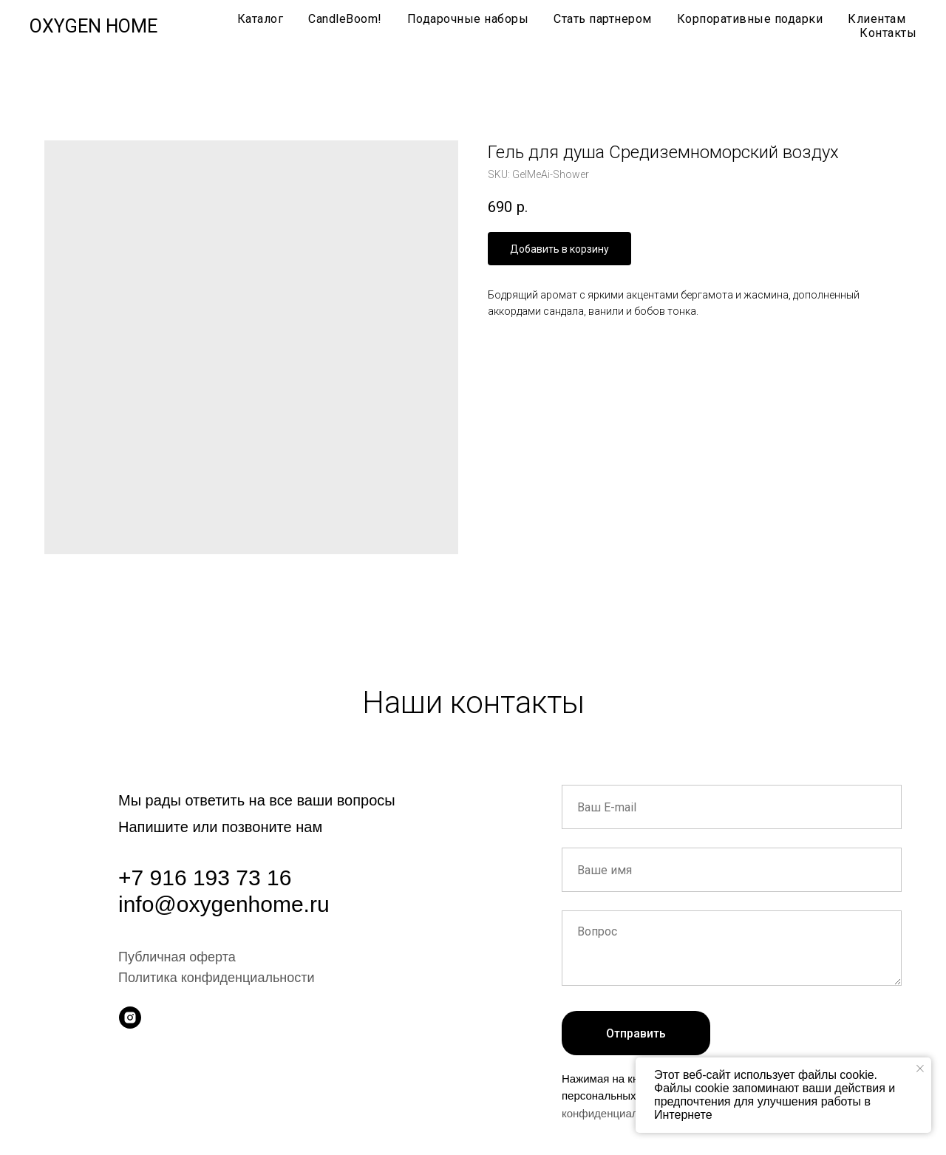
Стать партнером (603, 19)
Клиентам (876, 19)
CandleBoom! (345, 19)
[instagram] (130, 1017)
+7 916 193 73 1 (198, 877)
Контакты (888, 33)
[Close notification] (920, 1068)
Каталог (260, 19)
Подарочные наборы (468, 19)
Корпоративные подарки (750, 19)
